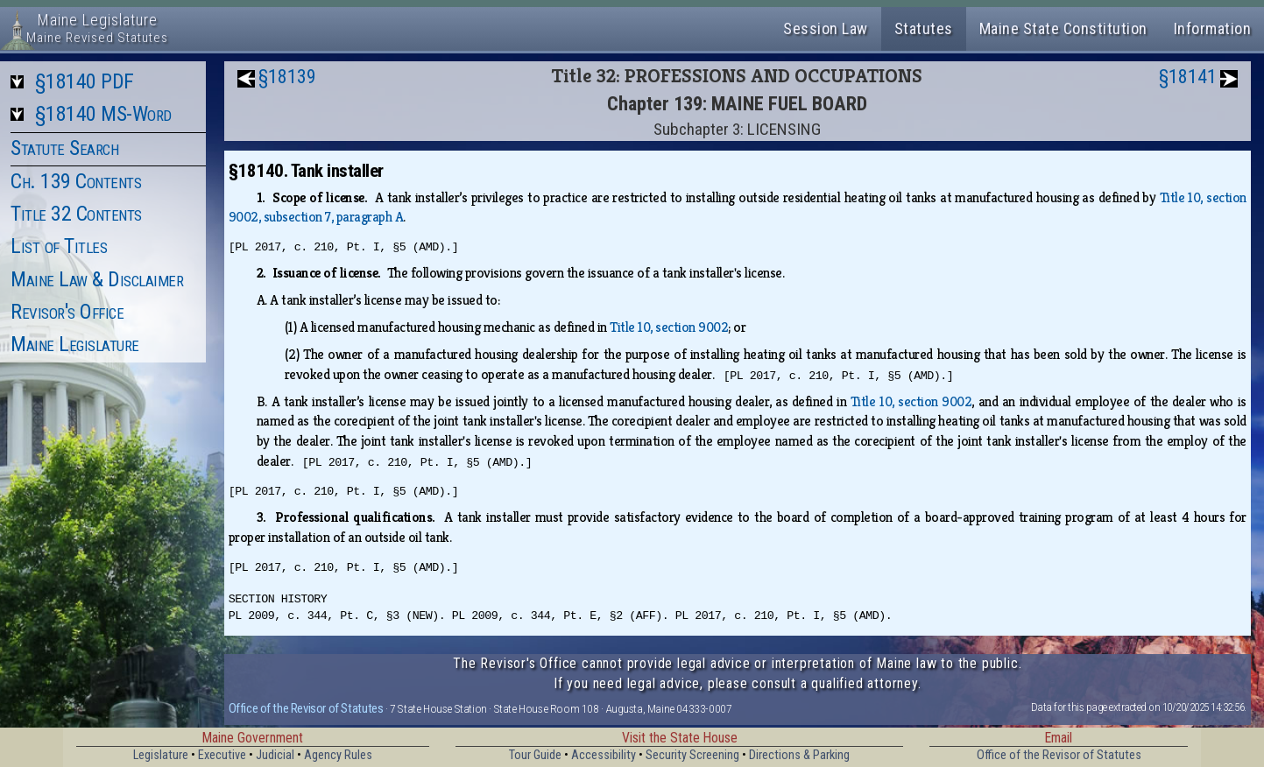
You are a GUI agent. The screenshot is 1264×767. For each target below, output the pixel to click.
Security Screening (692, 755)
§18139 (287, 77)
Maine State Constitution (1063, 28)
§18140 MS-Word (103, 114)
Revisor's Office (67, 311)
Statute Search (64, 148)
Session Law (825, 28)
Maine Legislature (75, 344)
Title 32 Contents (76, 213)
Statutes (923, 28)
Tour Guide (535, 755)
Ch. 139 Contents (76, 181)
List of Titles (59, 246)
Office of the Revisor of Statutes (306, 708)
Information (1213, 28)
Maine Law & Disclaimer (97, 279)
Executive (222, 755)
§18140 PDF (84, 81)
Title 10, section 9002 (669, 327)
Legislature (160, 755)
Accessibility (603, 755)
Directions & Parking (799, 755)
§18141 (1188, 77)
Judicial (275, 755)
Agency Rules (338, 755)
